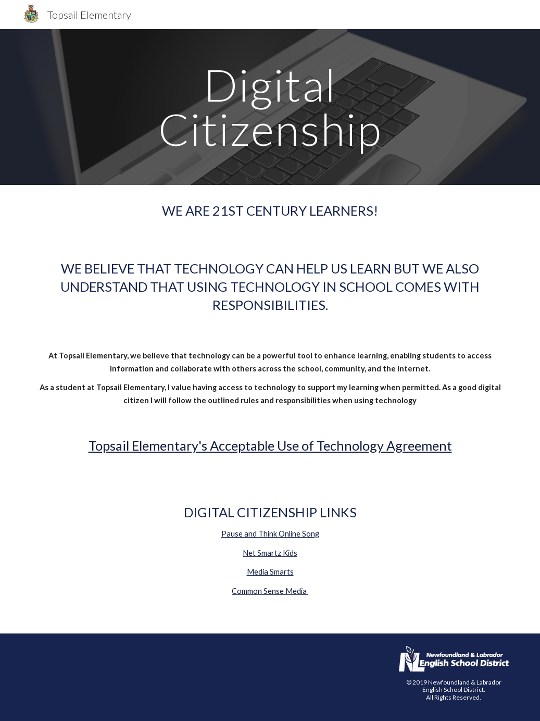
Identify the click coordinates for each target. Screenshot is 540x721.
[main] (270, 107)
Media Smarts (270, 571)
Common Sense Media (270, 591)
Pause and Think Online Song (270, 533)
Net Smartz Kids (270, 553)
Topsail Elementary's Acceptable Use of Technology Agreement (270, 445)
